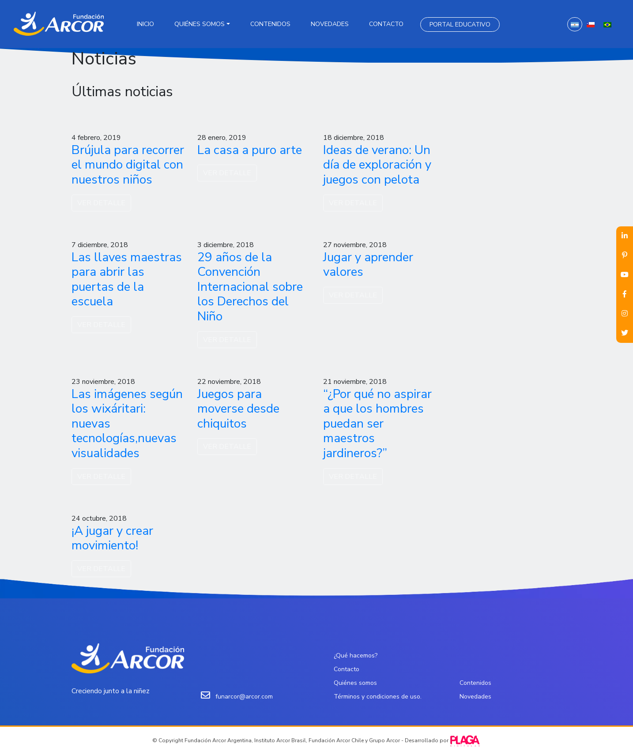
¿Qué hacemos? (355, 655)
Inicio (145, 24)
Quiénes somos (199, 24)
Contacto (386, 24)
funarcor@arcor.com (244, 696)
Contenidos (270, 24)
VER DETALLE (101, 203)
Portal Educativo (460, 24)
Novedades (330, 24)
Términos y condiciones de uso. (378, 696)
